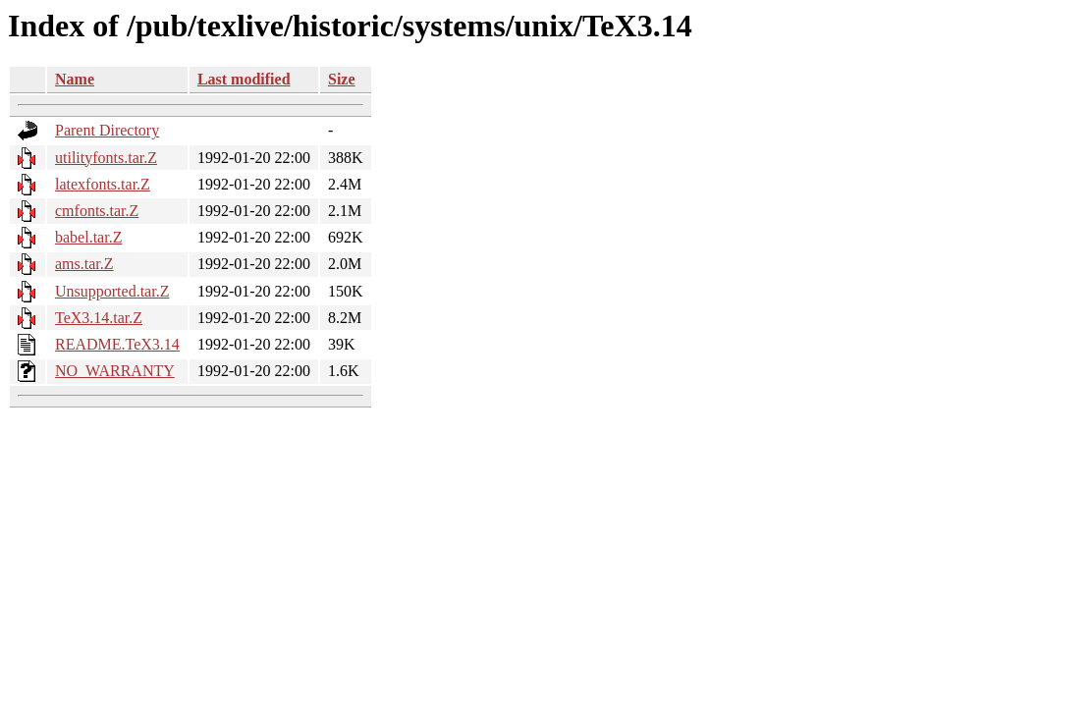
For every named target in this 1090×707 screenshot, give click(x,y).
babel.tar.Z (88, 237)
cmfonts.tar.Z (96, 210)
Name (74, 79)
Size (341, 79)
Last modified (244, 79)
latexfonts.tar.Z (102, 184)
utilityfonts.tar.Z (106, 157)
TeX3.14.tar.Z (98, 317)
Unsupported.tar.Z (112, 291)
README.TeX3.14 (117, 344)
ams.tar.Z (84, 263)
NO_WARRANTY (115, 370)
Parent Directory (107, 130)
